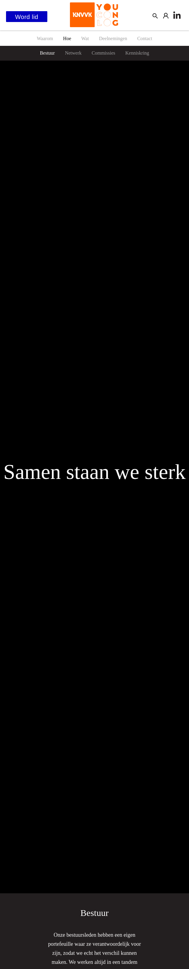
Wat (85, 38)
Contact (144, 38)
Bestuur (47, 52)
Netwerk (73, 52)
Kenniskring (137, 52)
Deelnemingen (113, 38)
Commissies (103, 52)
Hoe (67, 38)
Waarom (45, 38)
